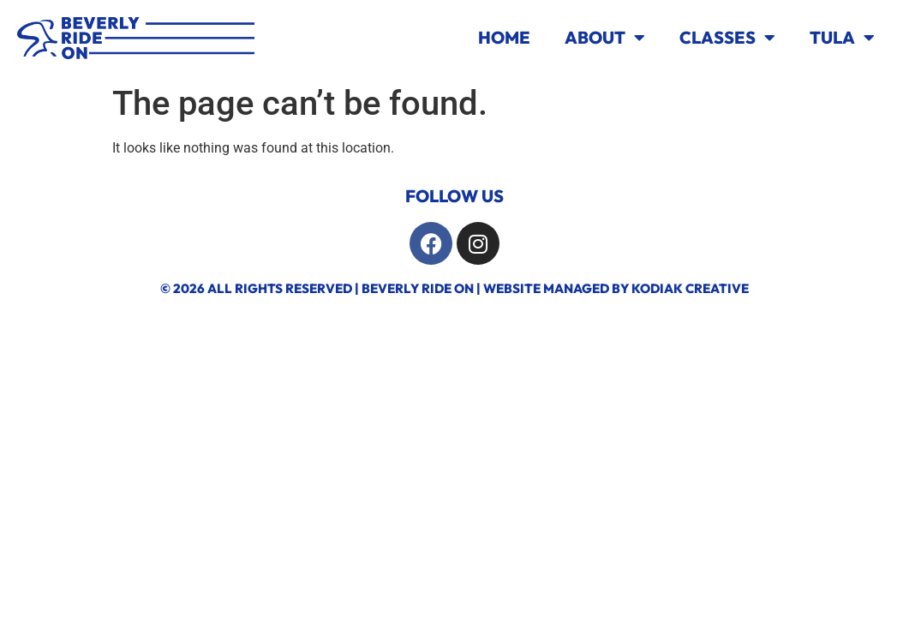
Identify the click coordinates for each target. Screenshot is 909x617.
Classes (727, 38)
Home (504, 37)
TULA (842, 38)
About (605, 38)
